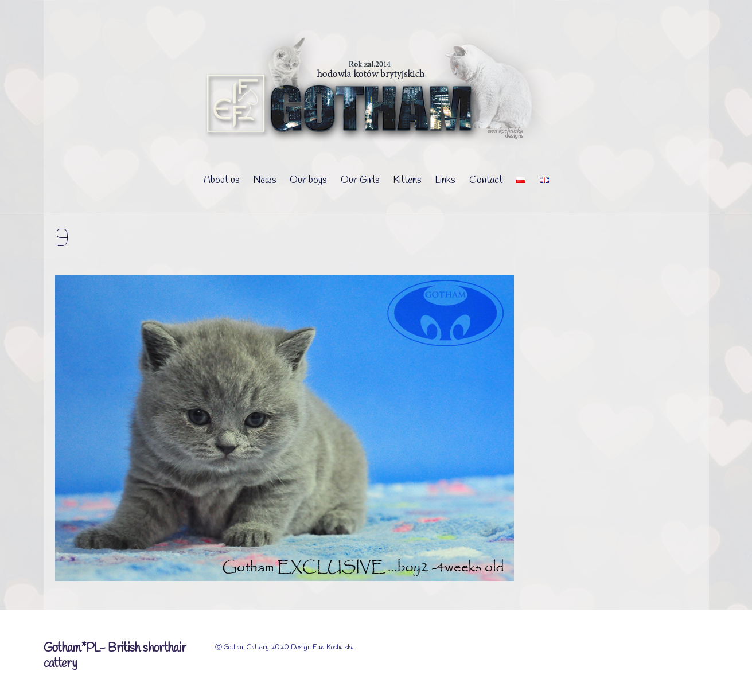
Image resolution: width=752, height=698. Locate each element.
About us (221, 180)
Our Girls (360, 180)
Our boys (308, 180)
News (264, 180)
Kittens (407, 180)
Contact (485, 180)
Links (445, 180)
